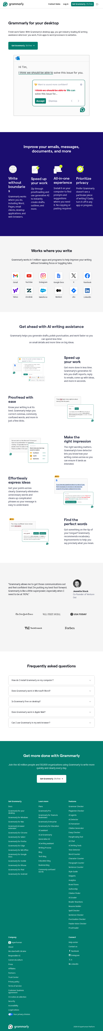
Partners (11, 973)
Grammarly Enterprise (48, 822)
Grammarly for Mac (16, 822)
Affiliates (11, 969)
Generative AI (44, 839)
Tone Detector (74, 850)
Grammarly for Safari (16, 837)
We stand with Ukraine (17, 951)
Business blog (44, 865)
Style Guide (73, 872)
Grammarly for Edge (16, 846)
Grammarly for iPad (16, 870)
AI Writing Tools (75, 846)
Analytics (72, 880)
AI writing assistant (46, 843)
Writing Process (45, 848)
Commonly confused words (47, 870)
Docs (10, 806)
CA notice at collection (17, 997)
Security (11, 1001)
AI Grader (73, 898)
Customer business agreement (16, 991)
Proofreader (74, 928)
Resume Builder (75, 906)
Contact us (73, 947)
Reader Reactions (76, 902)
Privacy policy (13, 982)
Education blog (45, 861)
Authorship (73, 889)
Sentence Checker (76, 915)
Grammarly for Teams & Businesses (48, 816)
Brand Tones (74, 884)
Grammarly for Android (17, 874)
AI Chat (72, 841)
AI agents (72, 815)
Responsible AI (14, 956)
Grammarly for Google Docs (17, 855)
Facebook (74, 951)
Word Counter (74, 854)
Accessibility (13, 1006)
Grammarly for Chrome (17, 833)
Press (10, 964)
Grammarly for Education (49, 826)
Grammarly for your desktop (16, 812)
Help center (73, 942)
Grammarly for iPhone (17, 865)
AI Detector (73, 819)
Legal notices (13, 1010)
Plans (41, 806)
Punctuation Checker (77, 919)
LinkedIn (73, 964)
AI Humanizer (74, 824)
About (10, 947)
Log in (65, 4)
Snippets (72, 876)
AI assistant (43, 830)
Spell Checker (74, 911)
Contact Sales (54, 4)
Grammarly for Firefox (17, 841)
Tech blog (42, 856)
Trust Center (13, 977)
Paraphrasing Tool (76, 837)
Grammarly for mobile (17, 861)
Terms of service (15, 986)
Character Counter (76, 858)
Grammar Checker (76, 806)
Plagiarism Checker (76, 811)
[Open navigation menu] (97, 4)
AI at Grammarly (45, 835)
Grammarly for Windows (18, 817)
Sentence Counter (76, 867)
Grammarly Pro (45, 811)
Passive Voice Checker (77, 924)
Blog (40, 852)
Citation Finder (74, 893)
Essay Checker (74, 832)
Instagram (74, 955)
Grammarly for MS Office (18, 850)
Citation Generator (76, 828)
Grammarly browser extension (16, 827)
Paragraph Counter (76, 863)
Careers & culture (15, 960)
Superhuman (15, 942)
